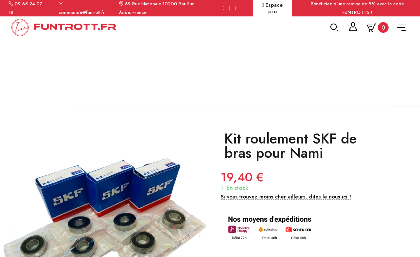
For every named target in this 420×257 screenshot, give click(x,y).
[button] (9, 238)
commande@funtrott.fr (82, 12)
